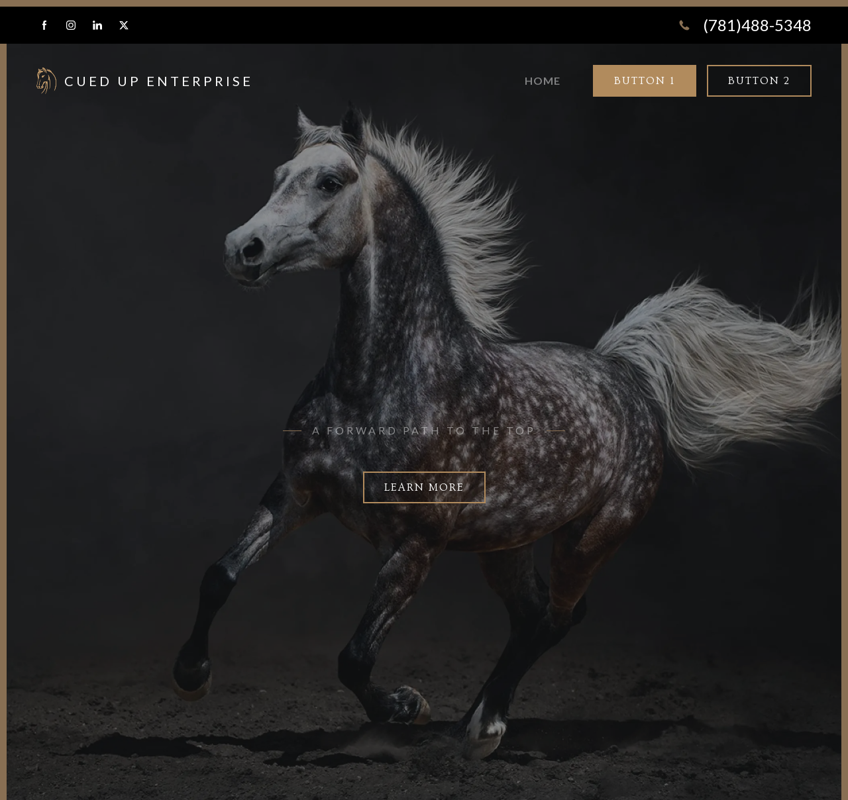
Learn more (424, 487)
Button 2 (759, 81)
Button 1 (644, 81)
